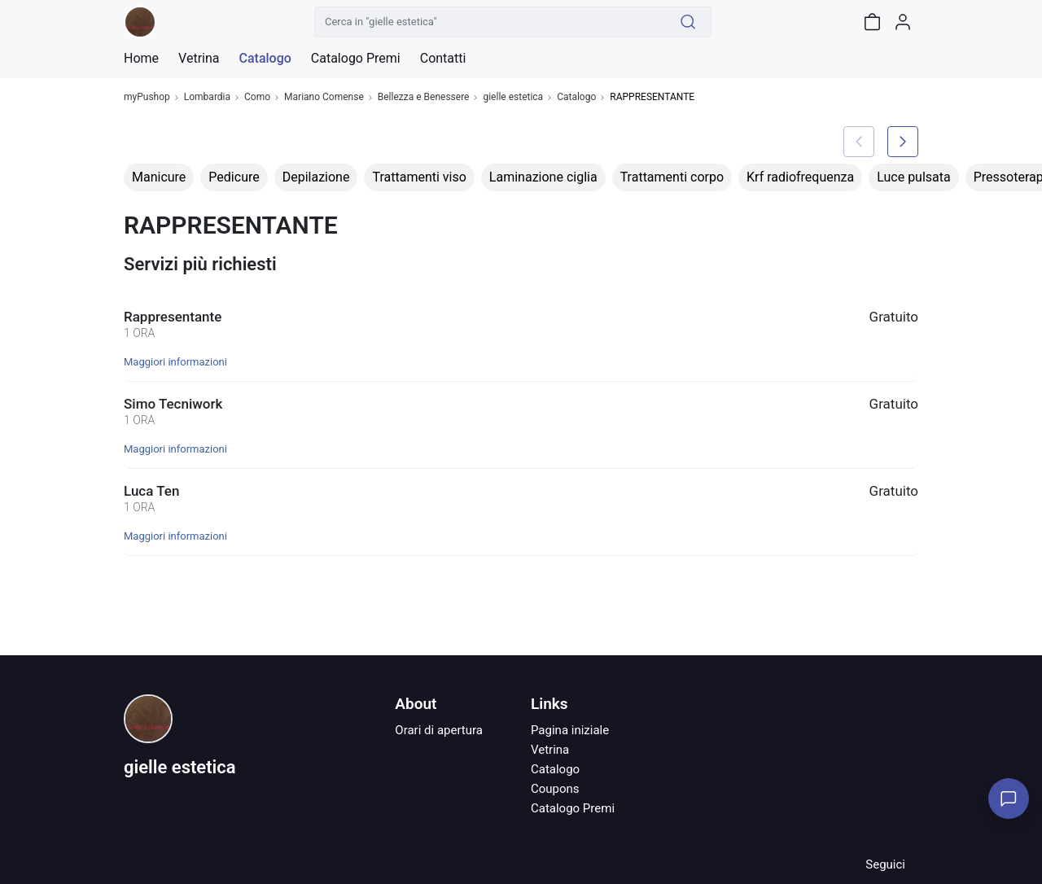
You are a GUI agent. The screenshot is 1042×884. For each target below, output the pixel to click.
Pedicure (233, 177)
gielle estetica (513, 97)
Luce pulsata (914, 177)
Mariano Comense (324, 97)
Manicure (159, 177)
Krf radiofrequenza (800, 177)
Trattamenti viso (419, 177)
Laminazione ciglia (543, 177)
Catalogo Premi (573, 808)
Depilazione (316, 177)
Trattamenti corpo (672, 177)
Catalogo (265, 58)
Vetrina (550, 749)
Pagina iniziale (570, 730)
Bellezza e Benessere (424, 97)
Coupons (555, 788)
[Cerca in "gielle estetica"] (490, 22)
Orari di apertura (439, 730)
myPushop (147, 97)
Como (257, 97)
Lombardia (207, 97)
